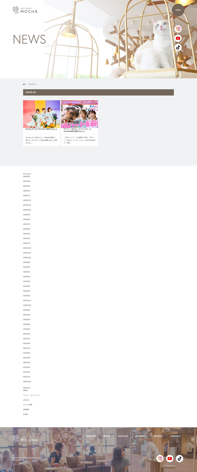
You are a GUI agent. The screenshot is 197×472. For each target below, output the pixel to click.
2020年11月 (27, 381)
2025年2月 (26, 238)
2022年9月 (26, 343)
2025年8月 (26, 219)
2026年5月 (26, 176)
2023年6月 (26, 315)
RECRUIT (158, 436)
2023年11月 (27, 300)
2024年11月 (27, 253)
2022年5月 (26, 358)
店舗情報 (26, 409)
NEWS (25, 390)
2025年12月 (27, 200)
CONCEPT (91, 436)
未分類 (25, 414)
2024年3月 (26, 291)
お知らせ (26, 400)
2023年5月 (26, 319)
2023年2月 (26, 334)
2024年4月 (26, 286)
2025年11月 (27, 205)
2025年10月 (27, 210)
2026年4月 (26, 181)
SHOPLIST (123, 436)
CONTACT (175, 436)
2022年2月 (26, 372)
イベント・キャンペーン (31, 395)
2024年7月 (26, 272)
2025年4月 (26, 234)
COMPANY (141, 436)
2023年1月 (26, 339)
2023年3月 (26, 329)
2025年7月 (26, 224)
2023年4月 (26, 324)
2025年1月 (26, 243)
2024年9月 (26, 262)
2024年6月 (26, 277)
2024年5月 (26, 281)
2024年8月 (26, 267)
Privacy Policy (18, 459)
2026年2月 (26, 191)
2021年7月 (26, 377)
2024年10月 (27, 257)
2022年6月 (26, 353)
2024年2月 (26, 296)
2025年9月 (26, 215)
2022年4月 (26, 362)
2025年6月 (26, 229)
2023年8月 (26, 310)
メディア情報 (27, 405)
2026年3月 (26, 186)
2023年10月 (27, 305)
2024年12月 (27, 248)
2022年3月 (26, 367)
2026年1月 (26, 195)
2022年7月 (26, 348)
